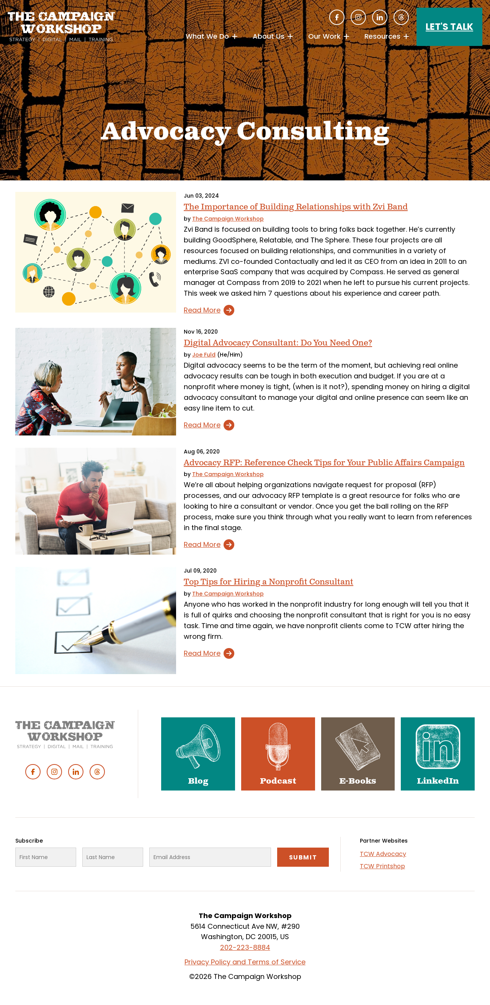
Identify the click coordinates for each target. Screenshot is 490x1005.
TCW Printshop (382, 866)
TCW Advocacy (383, 854)
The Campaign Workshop (228, 219)
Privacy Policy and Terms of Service (245, 962)
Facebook (337, 17)
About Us (268, 36)
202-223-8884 (245, 947)
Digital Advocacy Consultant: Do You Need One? (278, 343)
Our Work (324, 36)
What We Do (207, 36)
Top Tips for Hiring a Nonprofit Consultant (268, 582)
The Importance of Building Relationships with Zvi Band (296, 207)
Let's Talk (449, 26)
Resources (382, 36)
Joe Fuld (204, 354)
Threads (401, 17)
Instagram (358, 17)
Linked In (380, 17)
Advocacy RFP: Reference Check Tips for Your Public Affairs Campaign (324, 463)
